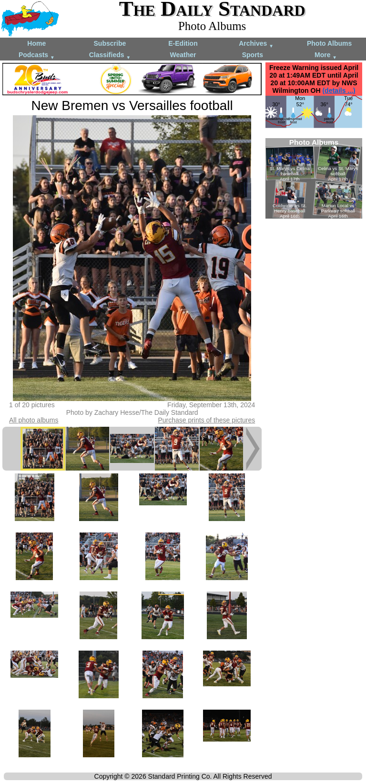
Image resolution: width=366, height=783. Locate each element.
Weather (183, 55)
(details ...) (338, 90)
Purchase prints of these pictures (206, 420)
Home (36, 43)
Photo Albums (329, 43)
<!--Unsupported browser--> (313, 178)
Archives (256, 44)
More (326, 55)
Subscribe (110, 43)
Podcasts (37, 55)
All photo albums (34, 420)
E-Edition (182, 43)
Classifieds (110, 55)
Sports (252, 55)
